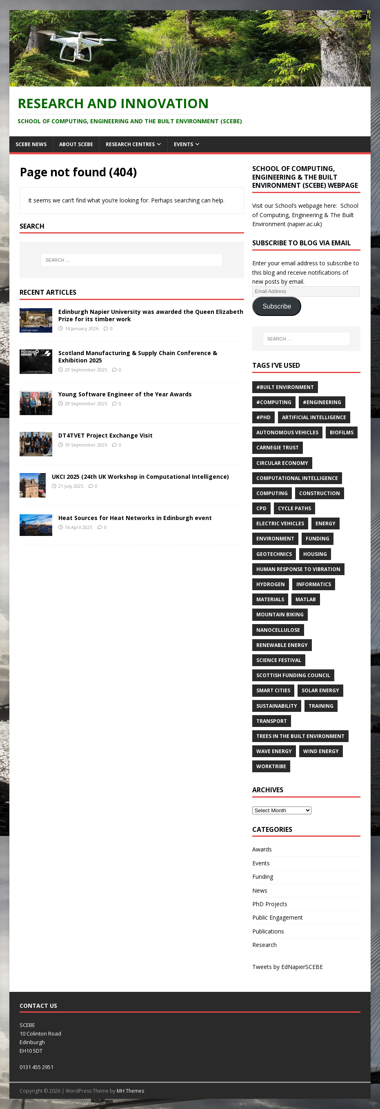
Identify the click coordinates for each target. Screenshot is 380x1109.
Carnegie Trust (277, 447)
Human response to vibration (298, 569)
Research (264, 945)
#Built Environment (285, 387)
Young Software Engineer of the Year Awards (125, 394)
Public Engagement (277, 917)
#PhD (263, 417)
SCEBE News (31, 144)
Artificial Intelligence (314, 417)
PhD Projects (269, 904)
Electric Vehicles (280, 523)
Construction (319, 493)
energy (326, 523)
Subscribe (276, 306)
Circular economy (282, 463)
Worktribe (271, 766)
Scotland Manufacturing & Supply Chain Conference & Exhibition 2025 (137, 356)
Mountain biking (280, 614)
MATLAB (306, 599)
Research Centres (130, 144)
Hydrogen (270, 584)
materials (270, 599)
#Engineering (322, 402)
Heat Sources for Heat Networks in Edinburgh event (135, 518)
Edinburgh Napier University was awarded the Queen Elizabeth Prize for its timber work (150, 315)
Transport (271, 721)
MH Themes (130, 1090)
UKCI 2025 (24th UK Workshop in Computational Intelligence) (140, 476)
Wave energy (274, 751)
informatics (313, 584)
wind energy (321, 751)
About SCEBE (76, 144)
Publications (268, 931)
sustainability (276, 705)
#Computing (273, 402)
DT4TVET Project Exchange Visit (105, 435)
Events (183, 144)
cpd (261, 508)
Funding (317, 538)
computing (272, 493)
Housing (315, 554)
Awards (262, 849)
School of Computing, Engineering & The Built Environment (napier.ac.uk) (305, 215)
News (259, 890)
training (321, 705)
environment (275, 538)
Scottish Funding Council (293, 675)
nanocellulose (278, 630)
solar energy (320, 690)
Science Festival (278, 660)
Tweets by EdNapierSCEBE (287, 967)
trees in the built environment (300, 736)
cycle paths (294, 508)
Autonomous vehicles (287, 432)
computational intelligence (297, 478)
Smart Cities (273, 690)
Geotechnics (274, 554)
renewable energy (282, 645)
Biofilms (341, 432)
